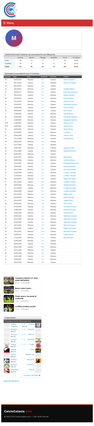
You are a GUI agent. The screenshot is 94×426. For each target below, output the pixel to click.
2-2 (42, 89)
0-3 (42, 253)
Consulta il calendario (31, 375)
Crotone (31, 324)
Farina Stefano (69, 107)
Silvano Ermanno (69, 225)
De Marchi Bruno (69, 160)
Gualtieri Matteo (69, 89)
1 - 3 (23, 329)
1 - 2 (23, 339)
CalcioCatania (18, 411)
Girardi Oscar (68, 126)
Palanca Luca (68, 123)
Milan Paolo (68, 157)
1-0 (42, 86)
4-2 (42, 172)
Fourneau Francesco (71, 92)
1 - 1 (23, 334)
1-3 (42, 203)
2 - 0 (23, 324)
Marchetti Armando (70, 219)
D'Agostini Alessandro (71, 163)
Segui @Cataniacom (11, 381)
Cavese (7, 355)
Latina (32, 349)
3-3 (42, 120)
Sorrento (7, 340)
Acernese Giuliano (70, 166)
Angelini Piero (68, 200)
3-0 (42, 111)
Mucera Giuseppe (70, 83)
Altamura (31, 334)
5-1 (42, 250)
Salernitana (7, 370)
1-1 (42, 104)
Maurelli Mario (68, 238)
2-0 (42, 145)
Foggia (31, 344)
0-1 (42, 80)
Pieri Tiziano (68, 111)
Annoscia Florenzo (70, 207)
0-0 (42, 83)
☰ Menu (8, 23)
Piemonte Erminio (70, 210)
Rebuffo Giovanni (70, 185)
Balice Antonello (69, 95)
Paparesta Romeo (70, 151)
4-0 (42, 132)
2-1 (42, 98)
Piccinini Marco (69, 98)
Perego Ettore (68, 213)
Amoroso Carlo (69, 101)
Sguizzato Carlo (69, 148)
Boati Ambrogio (69, 197)
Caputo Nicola (68, 234)
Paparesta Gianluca (70, 104)
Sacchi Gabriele (69, 80)
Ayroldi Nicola (68, 114)
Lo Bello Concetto (70, 172)
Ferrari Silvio (68, 203)
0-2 (42, 129)
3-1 (42, 95)
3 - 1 (23, 344)
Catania (7, 350)
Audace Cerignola (7, 325)
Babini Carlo (68, 194)
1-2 (42, 92)
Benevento (30, 359)
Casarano (31, 329)
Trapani (7, 345)
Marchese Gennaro (70, 216)
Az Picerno (30, 365)
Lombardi (67, 132)
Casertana (30, 339)
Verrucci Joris (68, 135)
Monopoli (7, 365)
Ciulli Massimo (69, 138)
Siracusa (7, 335)
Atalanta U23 (29, 354)
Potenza (31, 370)
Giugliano (7, 330)
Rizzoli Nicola (68, 129)
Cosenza (7, 360)
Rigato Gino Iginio (70, 179)
